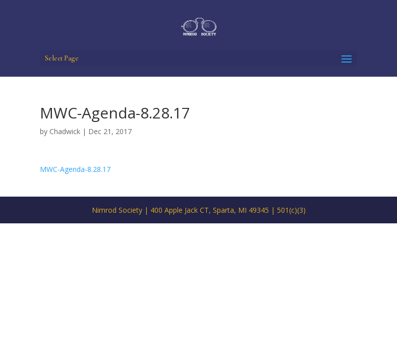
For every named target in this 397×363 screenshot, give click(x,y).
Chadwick (64, 131)
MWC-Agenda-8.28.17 (75, 169)
